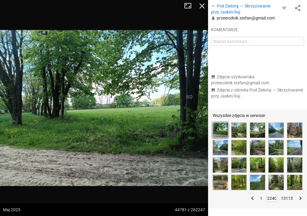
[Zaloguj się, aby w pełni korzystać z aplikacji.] (284, 7)
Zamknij (202, 6)
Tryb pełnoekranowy (190, 6)
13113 (287, 198)
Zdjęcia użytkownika (240, 79)
